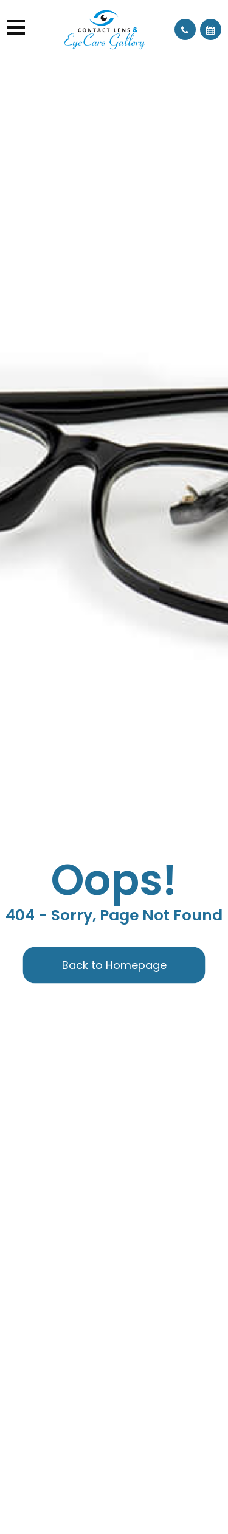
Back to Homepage (114, 965)
